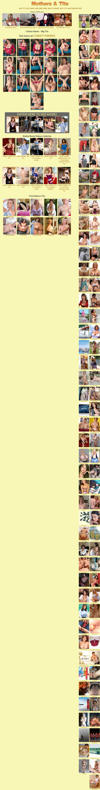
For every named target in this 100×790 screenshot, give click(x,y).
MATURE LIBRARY (64, 221)
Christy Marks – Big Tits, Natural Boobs (36, 155)
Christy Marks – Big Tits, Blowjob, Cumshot (50, 183)
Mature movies (75, 7)
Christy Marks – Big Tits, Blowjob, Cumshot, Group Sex (64, 183)
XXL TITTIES (50, 202)
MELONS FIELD (50, 221)
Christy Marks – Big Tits (9, 155)
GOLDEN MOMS (9, 202)
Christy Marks (44, 34)
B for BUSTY (37, 202)
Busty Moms (53, 7)
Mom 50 (23, 202)
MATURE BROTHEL (37, 221)
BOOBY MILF (64, 202)
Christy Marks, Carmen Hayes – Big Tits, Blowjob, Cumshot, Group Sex (64, 157)
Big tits (63, 7)
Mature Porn (41, 7)
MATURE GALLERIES (9, 221)
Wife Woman (23, 221)
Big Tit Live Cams (26, 7)
